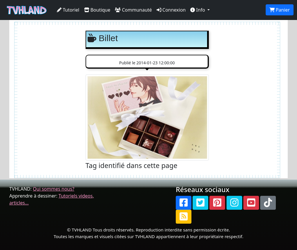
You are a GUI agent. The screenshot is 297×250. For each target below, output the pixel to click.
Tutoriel (68, 10)
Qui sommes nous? (53, 189)
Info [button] (198, 10)
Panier (279, 10)
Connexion (171, 10)
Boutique (97, 10)
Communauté (133, 10)
